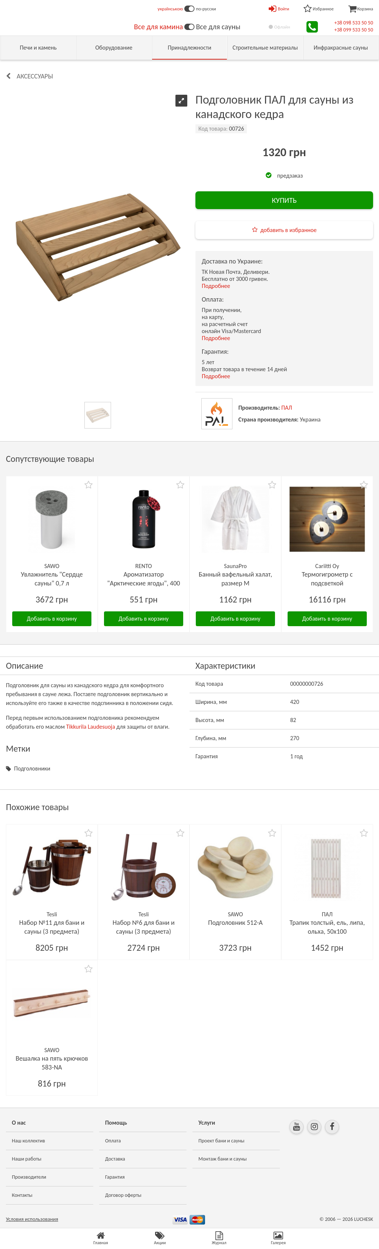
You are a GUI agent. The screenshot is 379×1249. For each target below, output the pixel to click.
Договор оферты (123, 1195)
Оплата (113, 1141)
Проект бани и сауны (221, 1141)
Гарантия (115, 1177)
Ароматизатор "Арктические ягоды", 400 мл (143, 583)
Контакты (22, 1195)
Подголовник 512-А (235, 923)
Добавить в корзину (52, 618)
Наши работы (26, 1159)
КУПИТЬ (284, 200)
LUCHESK (363, 1219)
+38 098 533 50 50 (353, 23)
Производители (29, 1177)
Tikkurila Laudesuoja (90, 726)
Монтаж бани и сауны (222, 1159)
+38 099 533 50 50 (353, 30)
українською (170, 8)
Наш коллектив (28, 1141)
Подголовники (32, 768)
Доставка (115, 1159)
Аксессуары (35, 76)
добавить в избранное (289, 230)
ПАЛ (286, 407)
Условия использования (32, 1219)
